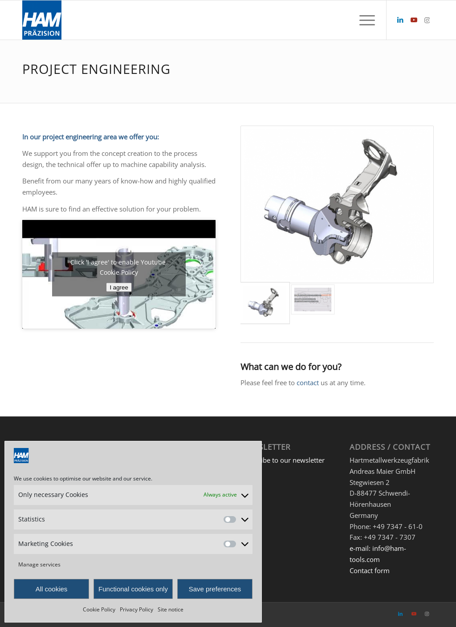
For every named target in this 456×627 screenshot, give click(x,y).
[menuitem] (364, 20)
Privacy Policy (136, 609)
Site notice (170, 609)
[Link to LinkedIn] (400, 19)
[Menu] (364, 20)
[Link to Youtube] (413, 19)
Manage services (39, 564)
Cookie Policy (99, 609)
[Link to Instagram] (427, 19)
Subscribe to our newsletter (282, 460)
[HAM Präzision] (41, 20)
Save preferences (215, 589)
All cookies (52, 589)
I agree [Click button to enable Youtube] (119, 287)
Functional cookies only (133, 589)
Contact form (370, 570)
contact (308, 382)
